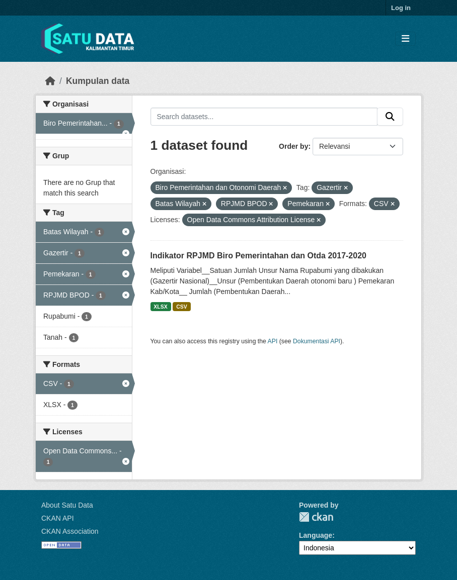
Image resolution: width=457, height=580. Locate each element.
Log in (401, 8)
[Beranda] (50, 81)
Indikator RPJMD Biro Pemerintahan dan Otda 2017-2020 (258, 255)
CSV (181, 307)
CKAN (316, 517)
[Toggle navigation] (405, 39)
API (273, 341)
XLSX (160, 307)
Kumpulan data (97, 81)
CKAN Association (70, 531)
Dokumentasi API (316, 341)
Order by (293, 146)
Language (315, 535)
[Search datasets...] (264, 117)
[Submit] (390, 117)
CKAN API (57, 518)
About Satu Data (67, 505)
